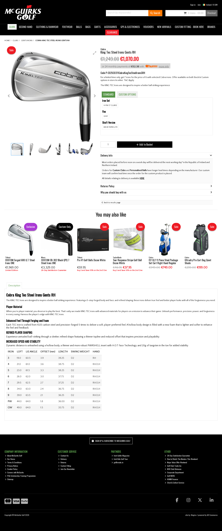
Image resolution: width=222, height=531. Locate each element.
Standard (108, 94)
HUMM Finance (171, 479)
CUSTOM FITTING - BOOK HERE (189, 27)
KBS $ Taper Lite (110, 127)
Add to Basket (142, 144)
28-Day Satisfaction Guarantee (177, 455)
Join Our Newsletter (66, 469)
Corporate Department (174, 472)
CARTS (97, 27)
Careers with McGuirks (14, 472)
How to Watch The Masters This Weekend (181, 459)
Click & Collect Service (174, 482)
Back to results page (112, 203)
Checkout (211, 13)
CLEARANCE (112, 32)
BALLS (79, 27)
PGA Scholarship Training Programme (20, 476)
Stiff (106, 116)
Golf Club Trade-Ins (173, 465)
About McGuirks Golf (13, 455)
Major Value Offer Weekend (176, 462)
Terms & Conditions (13, 462)
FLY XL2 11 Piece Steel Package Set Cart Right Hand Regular (163, 261)
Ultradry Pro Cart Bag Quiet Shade (198, 261)
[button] (94, 52)
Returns (62, 462)
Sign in (192, 4)
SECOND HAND (25, 27)
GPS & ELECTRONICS (130, 27)
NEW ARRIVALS (164, 27)
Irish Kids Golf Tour (120, 459)
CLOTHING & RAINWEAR (47, 27)
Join (199, 4)
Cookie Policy (11, 469)
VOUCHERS (148, 27)
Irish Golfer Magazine (121, 455)
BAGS (87, 27)
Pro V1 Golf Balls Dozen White (91, 260)
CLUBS (12, 27)
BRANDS (211, 27)
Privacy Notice (11, 465)
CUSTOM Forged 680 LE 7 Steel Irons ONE (20, 261)
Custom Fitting (64, 465)
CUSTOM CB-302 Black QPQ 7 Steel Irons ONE (55, 261)
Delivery (62, 459)
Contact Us (63, 455)
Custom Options (127, 94)
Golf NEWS (170, 476)
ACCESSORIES (110, 27)
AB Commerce (212, 515)
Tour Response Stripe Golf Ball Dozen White (127, 261)
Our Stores (10, 459)
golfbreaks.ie (117, 462)
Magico (193, 515)
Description (14, 285)
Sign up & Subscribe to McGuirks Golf (111, 440)
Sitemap (9, 479)
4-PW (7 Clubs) (110, 105)
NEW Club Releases (173, 469)
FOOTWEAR (67, 27)
